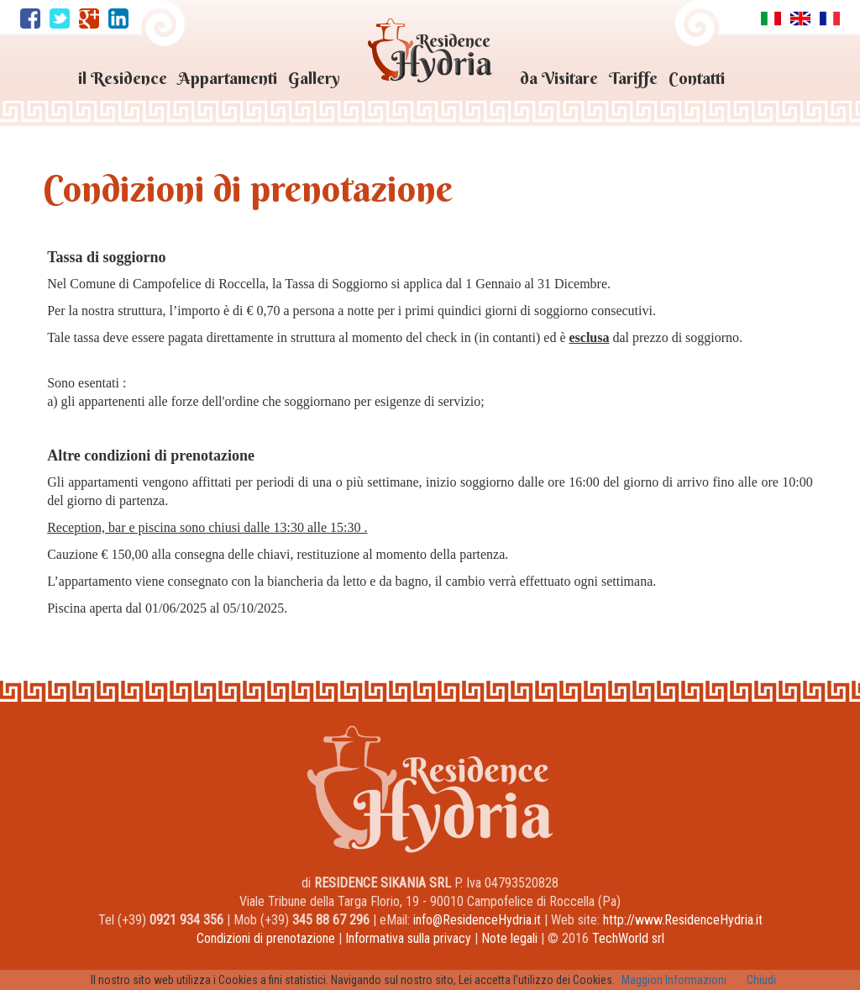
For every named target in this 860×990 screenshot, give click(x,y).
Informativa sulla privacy (408, 938)
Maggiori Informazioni (673, 980)
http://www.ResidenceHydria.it (683, 920)
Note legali (509, 938)
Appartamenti (227, 77)
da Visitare (559, 77)
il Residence (122, 77)
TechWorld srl (628, 938)
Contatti (697, 77)
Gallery (314, 77)
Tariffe (633, 77)
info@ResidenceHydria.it (477, 920)
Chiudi (761, 980)
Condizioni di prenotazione (266, 938)
